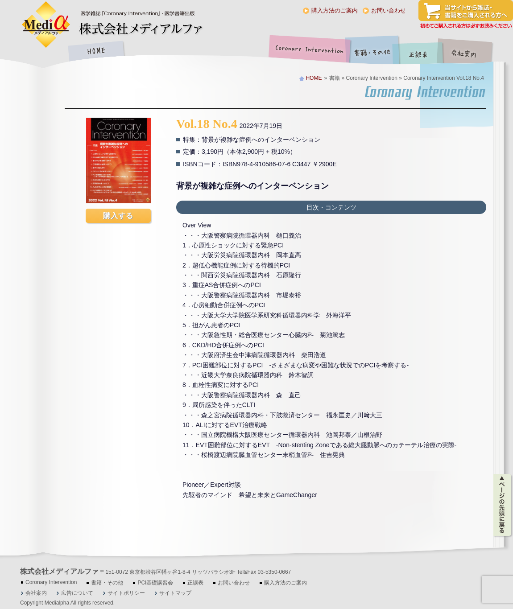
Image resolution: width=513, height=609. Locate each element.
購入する (118, 215)
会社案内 (471, 52)
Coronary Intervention (308, 52)
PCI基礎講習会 (155, 583)
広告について (77, 593)
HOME (96, 52)
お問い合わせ (388, 10)
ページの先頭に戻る (503, 505)
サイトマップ (175, 593)
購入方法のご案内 (334, 10)
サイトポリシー (126, 593)
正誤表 (419, 52)
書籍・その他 (372, 52)
